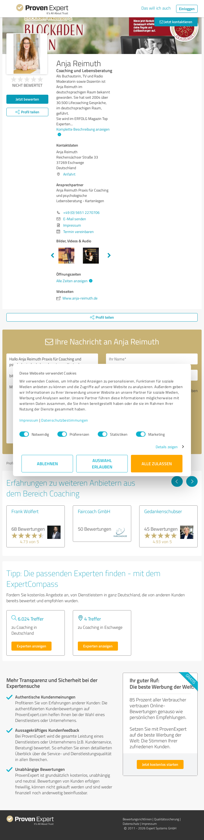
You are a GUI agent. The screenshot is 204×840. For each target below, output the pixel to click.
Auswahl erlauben (102, 463)
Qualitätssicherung (166, 819)
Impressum (31, 420)
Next (109, 255)
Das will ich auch (156, 8)
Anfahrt (69, 174)
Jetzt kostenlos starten (160, 764)
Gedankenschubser (163, 511)
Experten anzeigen (31, 645)
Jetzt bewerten (27, 99)
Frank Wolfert (25, 511)
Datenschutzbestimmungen (66, 420)
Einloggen (187, 8)
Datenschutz (131, 823)
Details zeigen (165, 446)
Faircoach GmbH (94, 511)
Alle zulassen (157, 463)
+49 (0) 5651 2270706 (81, 212)
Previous (52, 255)
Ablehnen (47, 463)
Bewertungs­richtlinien (137, 819)
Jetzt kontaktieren (176, 21)
